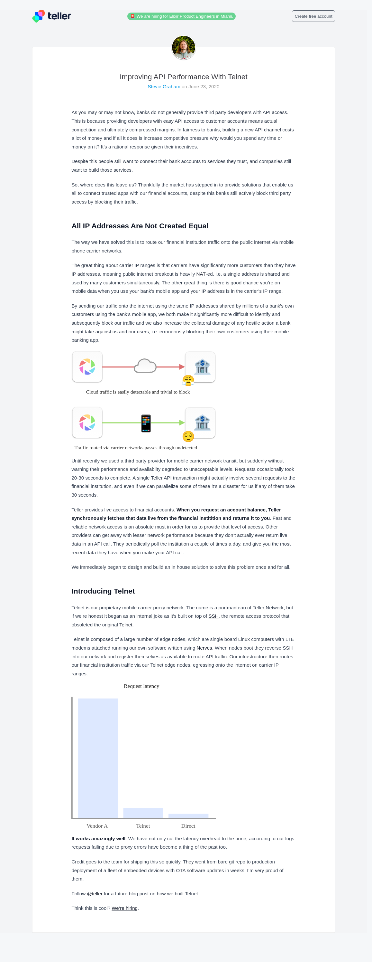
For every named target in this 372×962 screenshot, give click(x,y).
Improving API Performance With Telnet (183, 76)
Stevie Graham (165, 86)
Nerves (204, 648)
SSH (213, 616)
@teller (94, 893)
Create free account (313, 16)
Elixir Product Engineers (192, 16)
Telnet (125, 624)
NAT (200, 274)
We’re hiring (125, 908)
